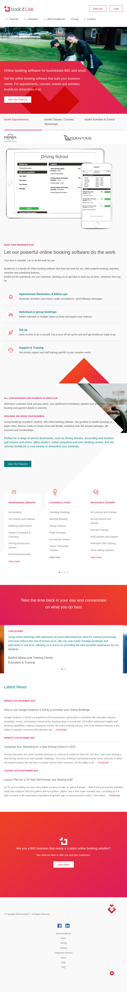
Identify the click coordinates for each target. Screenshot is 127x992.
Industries (33, 19)
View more (14, 561)
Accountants (15, 512)
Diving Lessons (57, 525)
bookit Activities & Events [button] (100, 119)
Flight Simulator (57, 532)
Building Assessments (20, 525)
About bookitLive (56, 19)
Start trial (98, 8)
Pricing (74, 19)
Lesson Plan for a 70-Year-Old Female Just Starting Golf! (38, 779)
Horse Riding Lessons (102, 550)
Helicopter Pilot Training (103, 543)
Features (14, 19)
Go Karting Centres (59, 539)
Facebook (59, 926)
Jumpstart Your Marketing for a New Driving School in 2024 (39, 746)
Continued (61, 729)
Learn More (63, 864)
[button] (59, 572)
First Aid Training (99, 530)
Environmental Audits (20, 554)
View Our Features (18, 99)
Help (63, 962)
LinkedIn (67, 926)
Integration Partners (63, 953)
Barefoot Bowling (58, 519)
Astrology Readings (59, 512)
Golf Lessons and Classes (104, 536)
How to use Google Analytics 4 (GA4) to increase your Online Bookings (47, 709)
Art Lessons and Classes (22, 519)
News (63, 938)
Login (116, 8)
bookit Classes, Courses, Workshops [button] (59, 122)
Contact (91, 19)
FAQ (63, 967)
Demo (63, 958)
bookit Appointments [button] (16, 119)
